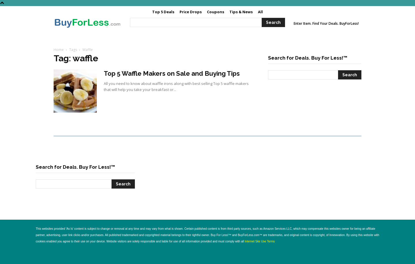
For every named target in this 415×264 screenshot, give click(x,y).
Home (59, 49)
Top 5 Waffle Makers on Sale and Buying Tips (172, 73)
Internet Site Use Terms (260, 241)
